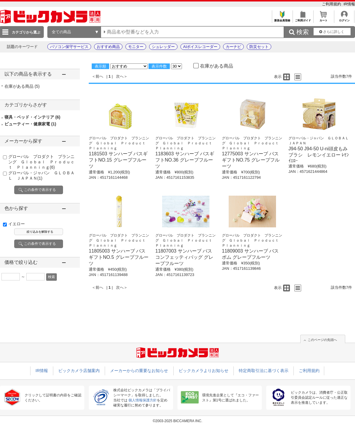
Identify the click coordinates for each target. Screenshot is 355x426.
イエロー (16, 223)
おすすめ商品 (108, 46)
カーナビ (233, 46)
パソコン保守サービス (69, 46)
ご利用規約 (332, 4)
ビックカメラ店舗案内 (79, 370)
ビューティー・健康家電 (30, 124)
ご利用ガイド (302, 19)
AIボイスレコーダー (200, 46)
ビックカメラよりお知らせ (203, 370)
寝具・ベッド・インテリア (32, 117)
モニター (135, 46)
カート (323, 19)
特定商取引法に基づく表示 (263, 370)
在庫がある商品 (22, 86)
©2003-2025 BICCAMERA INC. (177, 421)
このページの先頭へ (322, 340)
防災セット (259, 46)
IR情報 (349, 4)
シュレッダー (163, 46)
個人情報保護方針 (142, 400)
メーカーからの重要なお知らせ (139, 370)
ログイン (344, 19)
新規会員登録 (282, 19)
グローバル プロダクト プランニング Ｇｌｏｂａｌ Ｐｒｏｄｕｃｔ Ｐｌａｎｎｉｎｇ (41, 162)
